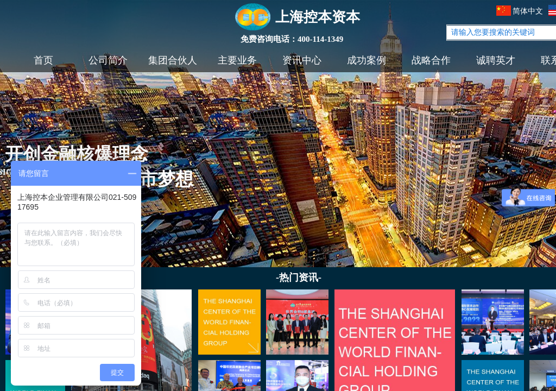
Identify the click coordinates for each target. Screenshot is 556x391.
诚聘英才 (495, 60)
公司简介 (108, 60)
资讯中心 (301, 60)
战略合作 (431, 60)
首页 (43, 60)
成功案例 (366, 60)
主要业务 (237, 60)
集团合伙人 (172, 60)
